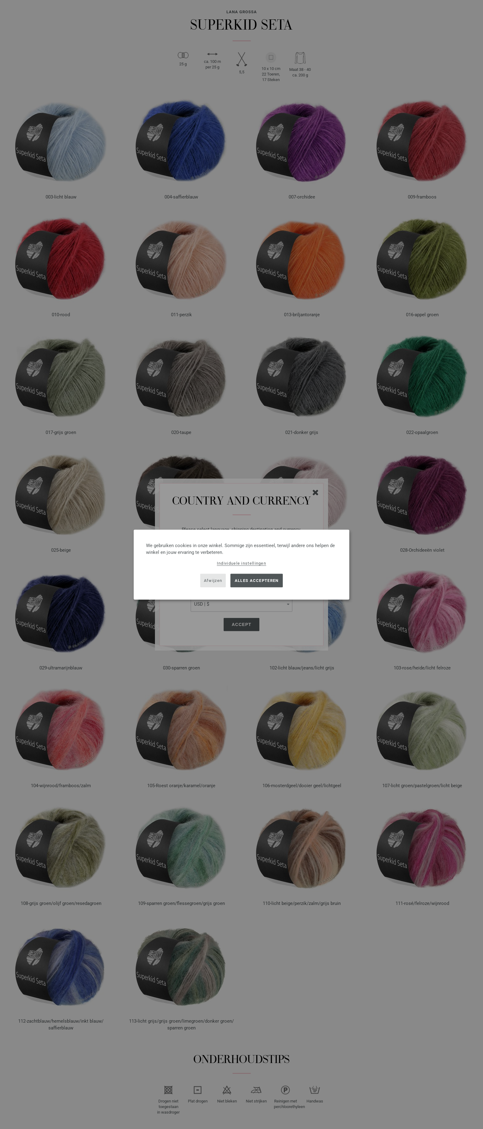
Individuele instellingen (241, 563)
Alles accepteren (257, 580)
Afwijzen (213, 580)
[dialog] (241, 564)
